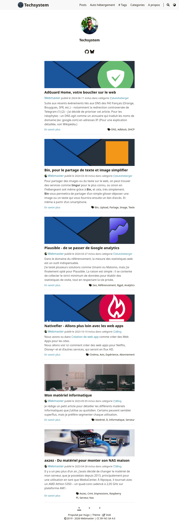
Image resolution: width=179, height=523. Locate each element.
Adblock (122, 129)
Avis (102, 354)
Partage (114, 207)
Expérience (112, 354)
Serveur (130, 419)
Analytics (129, 285)
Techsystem (33, 5)
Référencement (107, 285)
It (107, 419)
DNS (113, 129)
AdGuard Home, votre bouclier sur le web (80, 92)
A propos (154, 5)
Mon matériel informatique (68, 395)
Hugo (86, 515)
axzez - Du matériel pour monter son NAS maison (87, 460)
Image (123, 207)
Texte (131, 207)
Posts (83, 5)
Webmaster (52, 98)
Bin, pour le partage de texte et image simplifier (86, 170)
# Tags (123, 5)
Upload (104, 207)
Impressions (101, 493)
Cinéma (94, 354)
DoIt (106, 515)
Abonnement (127, 354)
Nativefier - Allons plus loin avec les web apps (83, 325)
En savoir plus (52, 129)
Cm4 (90, 493)
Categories (137, 5)
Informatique (116, 419)
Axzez (83, 493)
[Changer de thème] (174, 5)
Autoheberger (119, 98)
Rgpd (120, 285)
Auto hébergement (103, 5)
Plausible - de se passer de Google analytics (81, 247)
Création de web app (85, 337)
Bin (97, 207)
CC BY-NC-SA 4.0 (106, 518)
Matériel (100, 419)
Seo (95, 285)
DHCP (131, 129)
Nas (91, 497)
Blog (117, 331)
